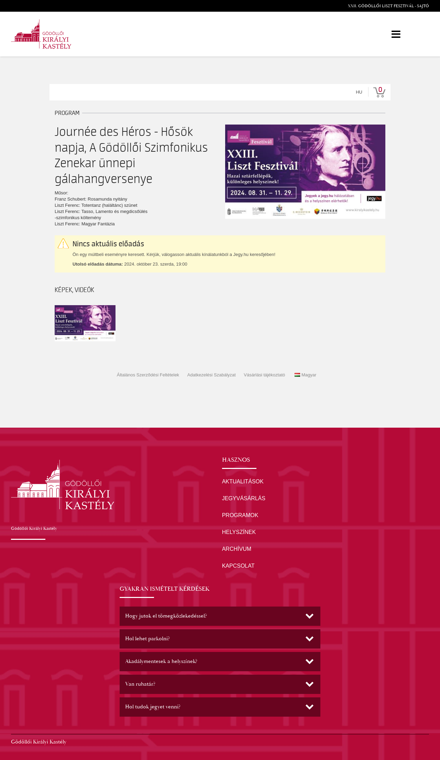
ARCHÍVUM (236, 549)
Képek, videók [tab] (74, 290)
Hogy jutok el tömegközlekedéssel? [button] (166, 616)
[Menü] (396, 34)
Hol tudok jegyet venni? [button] (152, 706)
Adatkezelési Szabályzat (211, 374)
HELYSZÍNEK (239, 532)
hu (359, 92)
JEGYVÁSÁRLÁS (243, 498)
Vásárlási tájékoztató (264, 374)
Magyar (305, 374)
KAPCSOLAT (238, 566)
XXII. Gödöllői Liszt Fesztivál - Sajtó (388, 6)
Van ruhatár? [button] (140, 684)
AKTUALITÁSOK (243, 481)
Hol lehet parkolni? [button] (147, 638)
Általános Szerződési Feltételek (148, 374)
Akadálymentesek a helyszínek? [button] (161, 661)
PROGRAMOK (240, 515)
